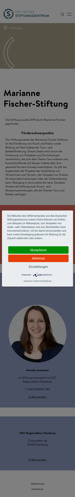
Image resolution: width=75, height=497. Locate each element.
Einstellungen (38, 267)
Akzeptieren (38, 250)
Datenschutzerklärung (42, 281)
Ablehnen (38, 258)
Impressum (28, 281)
